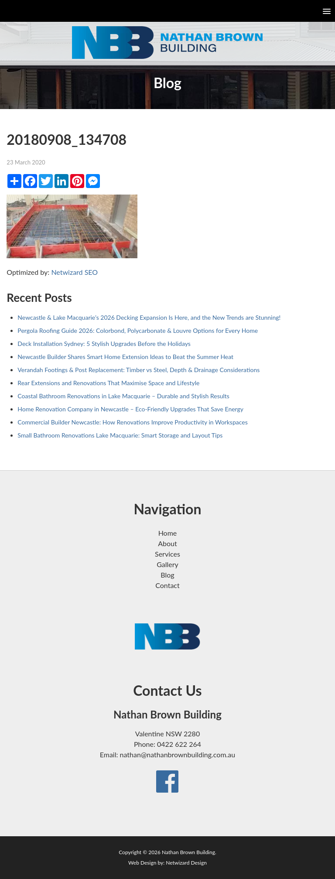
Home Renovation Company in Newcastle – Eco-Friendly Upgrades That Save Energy (130, 409)
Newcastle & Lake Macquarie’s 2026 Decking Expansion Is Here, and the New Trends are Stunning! (148, 317)
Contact (167, 585)
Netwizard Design (186, 862)
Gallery (167, 564)
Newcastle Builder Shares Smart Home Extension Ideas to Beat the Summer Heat (125, 356)
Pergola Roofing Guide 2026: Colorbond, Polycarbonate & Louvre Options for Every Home (137, 330)
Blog (167, 575)
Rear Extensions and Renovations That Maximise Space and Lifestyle (108, 382)
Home (167, 533)
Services (167, 554)
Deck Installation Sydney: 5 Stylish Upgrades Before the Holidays (104, 343)
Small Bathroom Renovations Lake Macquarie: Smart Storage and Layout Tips (119, 435)
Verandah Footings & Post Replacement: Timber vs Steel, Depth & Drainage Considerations (138, 369)
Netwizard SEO (74, 272)
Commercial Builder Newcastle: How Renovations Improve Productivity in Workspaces (132, 422)
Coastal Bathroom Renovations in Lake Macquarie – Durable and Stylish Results (123, 396)
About (167, 543)
